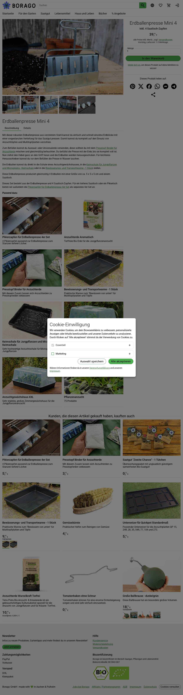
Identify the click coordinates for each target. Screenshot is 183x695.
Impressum (55, 371)
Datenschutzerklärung (99, 368)
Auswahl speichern (92, 361)
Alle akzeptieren (121, 361)
